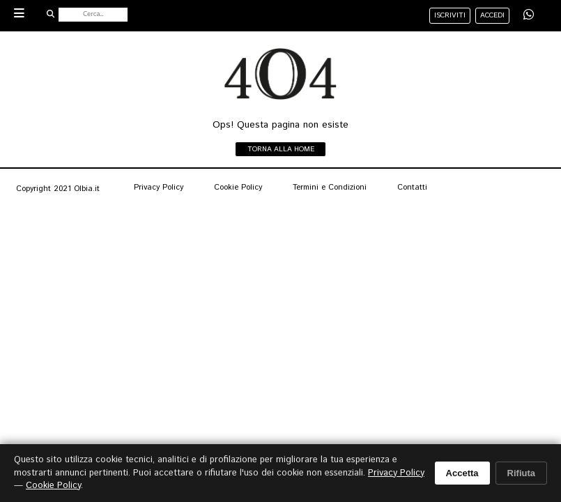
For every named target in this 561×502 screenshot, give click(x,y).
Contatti (412, 187)
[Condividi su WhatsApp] (528, 15)
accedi (492, 15)
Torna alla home (280, 149)
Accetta (462, 473)
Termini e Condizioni (330, 187)
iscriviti (450, 15)
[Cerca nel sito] (93, 14)
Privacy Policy (158, 187)
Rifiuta (521, 473)
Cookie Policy (238, 187)
